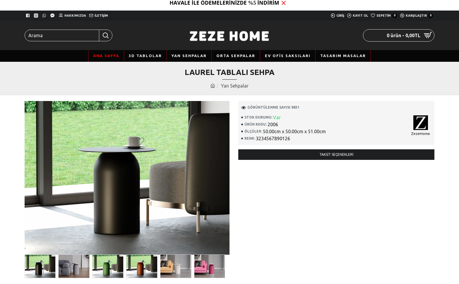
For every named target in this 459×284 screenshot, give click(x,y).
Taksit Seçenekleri (336, 154)
